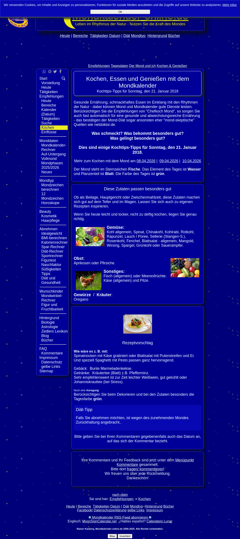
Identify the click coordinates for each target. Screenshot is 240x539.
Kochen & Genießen (172, 66)
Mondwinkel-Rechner (51, 298)
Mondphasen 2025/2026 (52, 165)
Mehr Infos (230, 5)
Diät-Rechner (52, 251)
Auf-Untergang (53, 154)
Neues (46, 172)
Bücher (174, 36)
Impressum (48, 358)
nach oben (120, 494)
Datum (114, 36)
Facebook (84, 510)
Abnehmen (48, 229)
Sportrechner (52, 256)
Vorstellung (50, 83)
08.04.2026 (146, 161)
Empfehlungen (99, 66)
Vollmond (49, 158)
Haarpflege (50, 220)
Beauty (45, 211)
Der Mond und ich (142, 66)
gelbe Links (50, 366)
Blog (45, 336)
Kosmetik (49, 216)
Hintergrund (157, 36)
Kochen (47, 127)
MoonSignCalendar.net (99, 521)
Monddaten (48, 141)
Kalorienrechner (54, 242)
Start (43, 78)
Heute (65, 36)
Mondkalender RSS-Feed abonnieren (120, 517)
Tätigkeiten (99, 36)
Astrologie (49, 327)
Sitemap (46, 371)
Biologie (48, 322)
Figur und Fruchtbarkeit (52, 307)
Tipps (45, 274)
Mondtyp (138, 36)
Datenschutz (51, 362)
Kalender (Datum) (48, 112)
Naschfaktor (51, 265)
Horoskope (50, 203)
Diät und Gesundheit (50, 280)
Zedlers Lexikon (54, 331)
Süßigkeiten (51, 269)
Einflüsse (48, 132)
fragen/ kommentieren (145, 469)
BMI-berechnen (54, 238)
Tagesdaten (119, 66)
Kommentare (52, 353)
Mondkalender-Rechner (53, 147)
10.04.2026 (191, 161)
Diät (126, 36)
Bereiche (80, 36)
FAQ (43, 349)
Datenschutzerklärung (110, 510)
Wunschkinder (51, 291)
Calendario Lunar (159, 521)
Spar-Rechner (53, 247)
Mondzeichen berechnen (52, 187)
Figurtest (48, 260)
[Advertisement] (120, 59)
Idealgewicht (51, 233)
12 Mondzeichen (52, 196)
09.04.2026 (169, 161)
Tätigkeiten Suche (50, 121)
